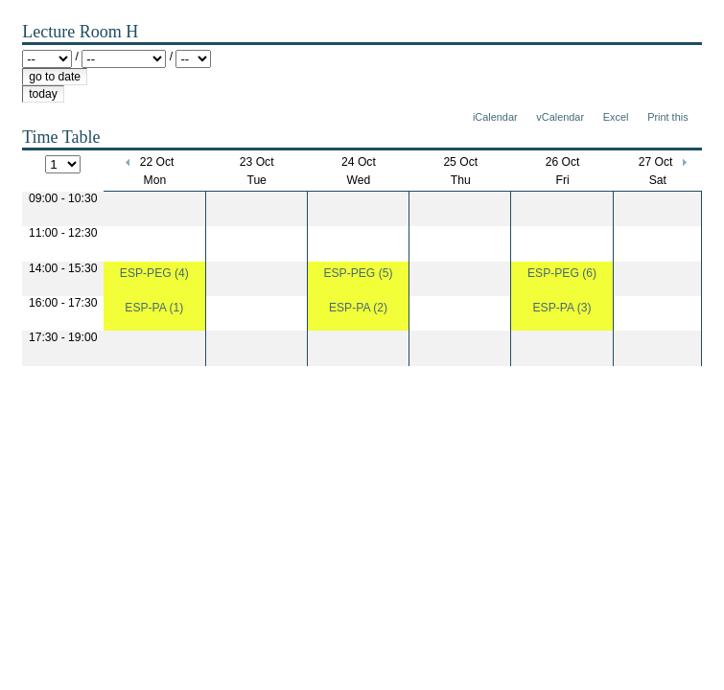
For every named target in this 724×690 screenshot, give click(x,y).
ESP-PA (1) (154, 307)
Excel (616, 117)
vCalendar (560, 117)
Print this (667, 117)
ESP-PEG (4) (154, 273)
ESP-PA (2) (358, 307)
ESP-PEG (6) (561, 273)
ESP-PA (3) (561, 307)
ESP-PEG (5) (357, 273)
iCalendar (495, 117)
